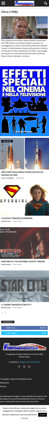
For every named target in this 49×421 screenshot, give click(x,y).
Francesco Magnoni (7, 178)
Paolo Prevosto (6, 221)
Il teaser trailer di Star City (16, 304)
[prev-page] (2, 312)
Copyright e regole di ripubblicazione (16, 379)
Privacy (3, 386)
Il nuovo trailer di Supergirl (17, 218)
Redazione (4, 382)
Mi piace (43, 328)
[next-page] (5, 312)
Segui (44, 333)
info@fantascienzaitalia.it (29, 362)
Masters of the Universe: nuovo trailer (23, 261)
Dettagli (24, 418)
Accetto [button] (42, 415)
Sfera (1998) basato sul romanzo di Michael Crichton (21, 8)
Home (3, 8)
